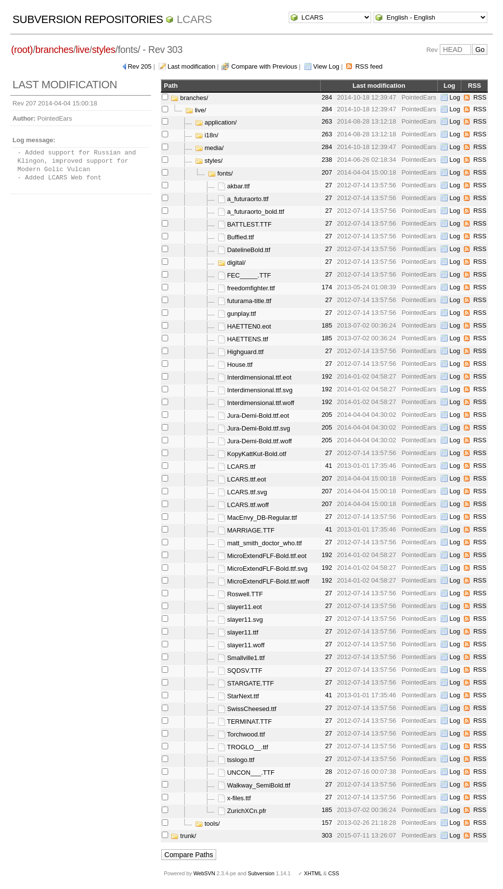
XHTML (313, 873)
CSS (333, 873)
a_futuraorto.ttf (243, 199)
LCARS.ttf (236, 466)
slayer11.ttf (238, 632)
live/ (195, 110)
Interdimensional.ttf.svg (255, 390)
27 (328, 185)
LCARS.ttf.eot (242, 479)
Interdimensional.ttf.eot (255, 377)
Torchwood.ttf (241, 734)
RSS (479, 97)
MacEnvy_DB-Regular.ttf (257, 517)
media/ (209, 148)
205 (327, 414)
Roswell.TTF (240, 594)
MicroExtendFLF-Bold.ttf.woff (263, 581)
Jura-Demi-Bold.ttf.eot (253, 415)
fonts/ (220, 173)
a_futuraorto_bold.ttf (251, 211)
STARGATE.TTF (246, 683)
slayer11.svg (240, 619)
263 (327, 121)
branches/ (189, 98)
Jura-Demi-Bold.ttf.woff (255, 441)
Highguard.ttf (241, 352)
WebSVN (204, 873)
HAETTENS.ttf (243, 339)
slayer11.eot (240, 606)
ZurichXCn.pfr (242, 810)
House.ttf (235, 364)
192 (327, 376)
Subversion (261, 873)
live (83, 49)
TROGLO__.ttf (243, 747)
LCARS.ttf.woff (243, 504)
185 (327, 325)
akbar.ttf (234, 186)
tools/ (207, 823)
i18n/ (207, 135)
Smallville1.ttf (241, 657)
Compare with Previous (264, 66)
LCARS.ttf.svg (242, 492)
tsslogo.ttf (236, 759)
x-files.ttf (234, 798)
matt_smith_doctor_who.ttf (260, 543)
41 (328, 465)
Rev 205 (139, 66)
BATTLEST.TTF (245, 224)
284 (327, 97)
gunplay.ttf (237, 313)
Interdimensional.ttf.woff (256, 402)
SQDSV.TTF (240, 670)
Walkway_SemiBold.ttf (254, 785)
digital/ (232, 262)
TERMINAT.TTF (245, 721)
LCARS (194, 19)
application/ (216, 122)
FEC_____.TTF (244, 275)
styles (103, 49)
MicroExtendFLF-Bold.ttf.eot (262, 555)
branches (54, 49)
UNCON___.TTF (246, 772)
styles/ (209, 160)
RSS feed (369, 66)
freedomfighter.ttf (246, 288)
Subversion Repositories (88, 19)
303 (327, 835)
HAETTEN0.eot (244, 326)
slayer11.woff (241, 645)
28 (328, 771)
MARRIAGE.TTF (246, 530)
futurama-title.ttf (245, 301)
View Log (326, 66)
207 (327, 172)
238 (327, 159)
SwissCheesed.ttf (247, 708)
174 (327, 287)
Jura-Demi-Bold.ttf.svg (254, 428)
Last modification (192, 66)
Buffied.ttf (236, 237)
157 (327, 822)
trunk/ (183, 835)
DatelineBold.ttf (244, 250)
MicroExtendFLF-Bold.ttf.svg (263, 568)
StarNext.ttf (238, 696)
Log (455, 97)
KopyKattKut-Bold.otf (252, 453)
